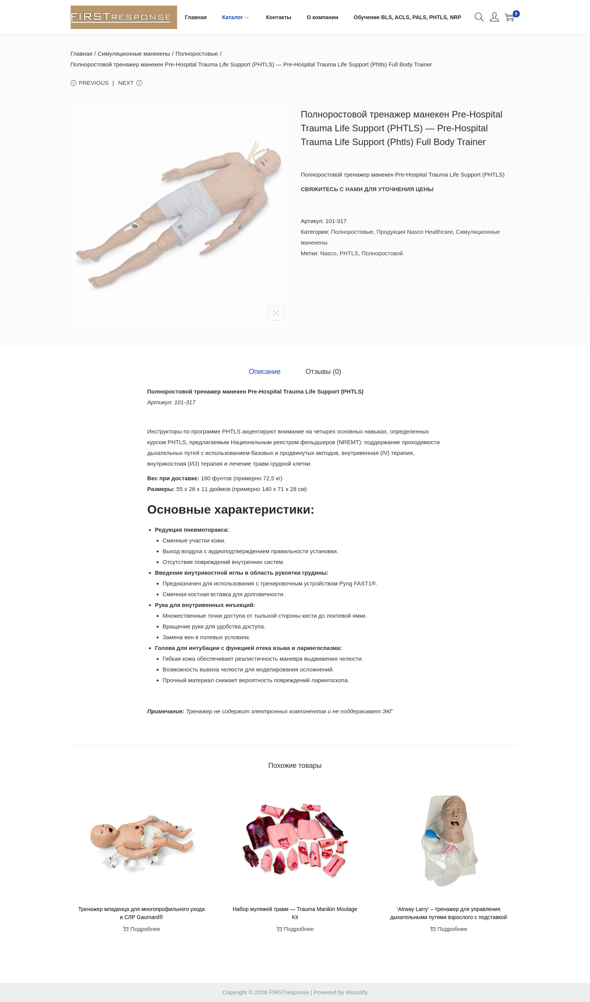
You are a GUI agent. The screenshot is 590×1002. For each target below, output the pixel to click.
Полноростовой (382, 253)
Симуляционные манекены (134, 53)
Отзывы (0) (323, 371)
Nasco (328, 253)
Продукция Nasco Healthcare (415, 231)
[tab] (265, 371)
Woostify (356, 992)
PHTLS (349, 253)
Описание (265, 371)
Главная (82, 53)
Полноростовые (196, 53)
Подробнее (141, 929)
